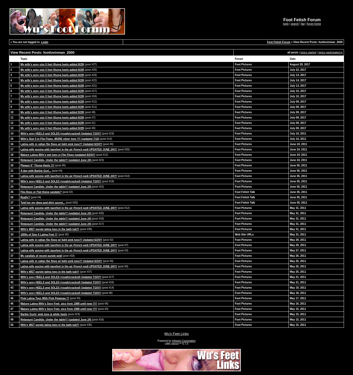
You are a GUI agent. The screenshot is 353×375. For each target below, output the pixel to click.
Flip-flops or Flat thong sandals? (41, 192)
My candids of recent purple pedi (41, 255)
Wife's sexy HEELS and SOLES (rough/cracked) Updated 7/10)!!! (60, 133)
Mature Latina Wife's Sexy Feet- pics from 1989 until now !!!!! (58, 303)
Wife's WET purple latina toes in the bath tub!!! (49, 229)
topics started (308, 52)
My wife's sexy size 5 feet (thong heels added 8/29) (52, 64)
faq (303, 23)
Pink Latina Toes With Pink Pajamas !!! (44, 298)
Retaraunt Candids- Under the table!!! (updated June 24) (56, 160)
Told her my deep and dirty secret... (42, 202)
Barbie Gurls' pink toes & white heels (43, 314)
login (286, 23)
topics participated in (330, 52)
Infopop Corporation (184, 340)
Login (44, 42)
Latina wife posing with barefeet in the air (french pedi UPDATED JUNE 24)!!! (68, 149)
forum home (314, 23)
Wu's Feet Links (176, 334)
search (295, 23)
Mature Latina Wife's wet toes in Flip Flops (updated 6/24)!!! (57, 154)
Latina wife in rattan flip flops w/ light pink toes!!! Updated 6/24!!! (61, 144)
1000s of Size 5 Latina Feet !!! (39, 234)
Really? (25, 197)
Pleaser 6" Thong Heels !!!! (37, 165)
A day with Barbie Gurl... (35, 170)
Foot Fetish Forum (278, 42)
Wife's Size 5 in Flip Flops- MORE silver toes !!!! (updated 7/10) (59, 138)
